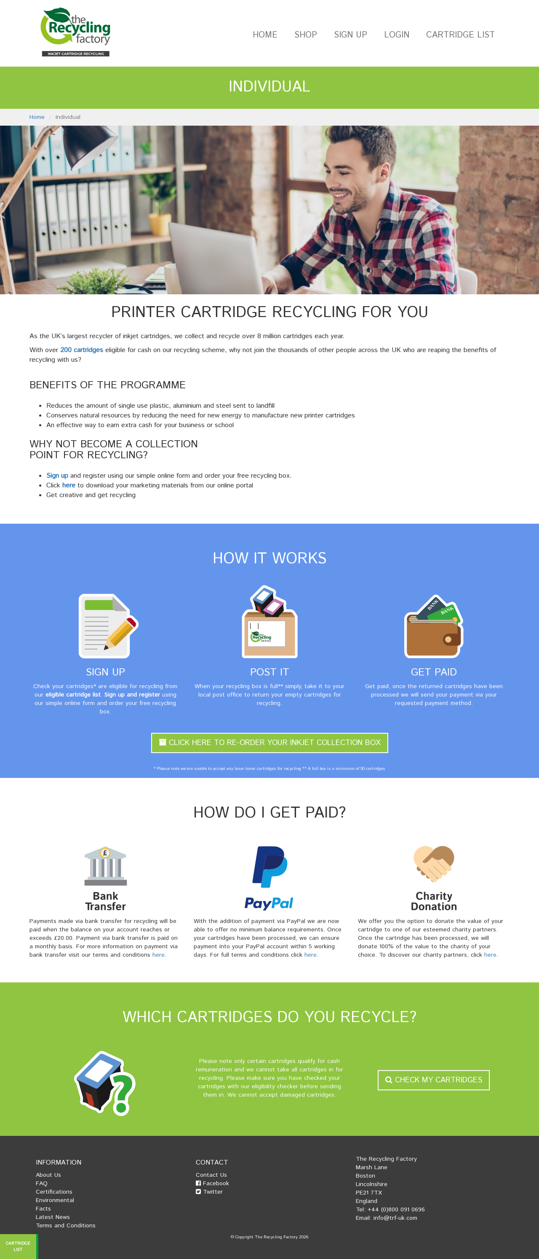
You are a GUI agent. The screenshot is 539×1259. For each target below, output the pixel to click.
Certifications (54, 1192)
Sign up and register (132, 695)
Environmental (55, 1200)
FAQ (42, 1183)
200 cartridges (81, 350)
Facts (43, 1209)
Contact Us (211, 1175)
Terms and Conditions (66, 1225)
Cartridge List (460, 35)
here (68, 485)
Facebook (212, 1183)
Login (396, 35)
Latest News (53, 1217)
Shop (305, 35)
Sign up (57, 476)
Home (265, 35)
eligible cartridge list (73, 695)
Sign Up (350, 35)
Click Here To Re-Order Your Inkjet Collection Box (270, 742)
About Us (48, 1175)
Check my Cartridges (433, 1080)
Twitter (209, 1192)
